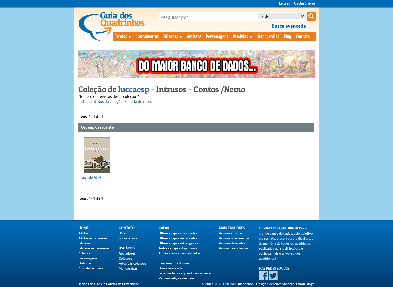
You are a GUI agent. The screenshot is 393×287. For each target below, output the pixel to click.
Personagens (217, 36)
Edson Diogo (305, 284)
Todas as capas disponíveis (178, 248)
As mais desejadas (232, 243)
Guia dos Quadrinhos (282, 228)
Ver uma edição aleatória (177, 278)
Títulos (123, 36)
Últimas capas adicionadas (178, 233)
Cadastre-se (304, 3)
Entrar (284, 3)
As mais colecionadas (234, 238)
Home (83, 228)
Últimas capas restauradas (178, 238)
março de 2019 (90, 177)
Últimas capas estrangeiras (178, 243)
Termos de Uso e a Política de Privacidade (108, 284)
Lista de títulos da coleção (100, 101)
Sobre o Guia (128, 238)
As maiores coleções (234, 248)
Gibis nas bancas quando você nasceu (185, 273)
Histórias (85, 263)
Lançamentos (147, 36)
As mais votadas (231, 233)
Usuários (243, 36)
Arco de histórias (90, 268)
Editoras (173, 36)
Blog (287, 36)
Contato (303, 36)
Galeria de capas (139, 101)
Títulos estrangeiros (93, 238)
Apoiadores (127, 253)
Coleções (125, 258)
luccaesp (133, 89)
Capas (164, 228)
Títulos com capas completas (180, 253)
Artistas (194, 36)
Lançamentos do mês (174, 263)
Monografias (268, 36)
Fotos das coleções (132, 263)
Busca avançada (170, 268)
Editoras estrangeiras (93, 248)
